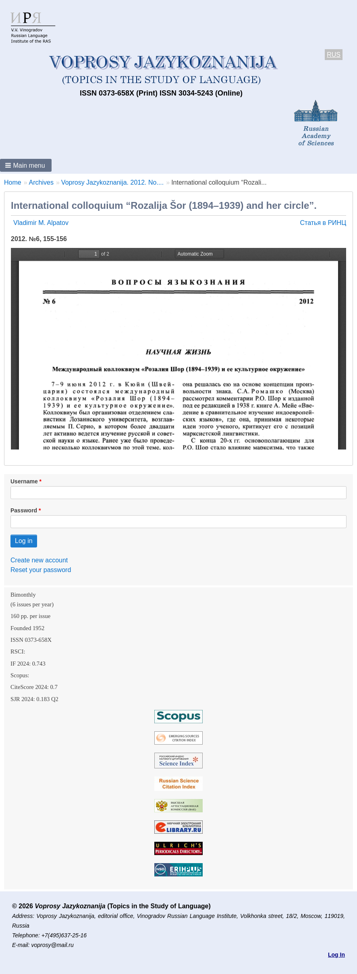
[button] (26, 165)
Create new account (39, 560)
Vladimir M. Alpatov (40, 222)
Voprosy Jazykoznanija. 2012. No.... (112, 182)
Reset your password (40, 569)
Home (12, 182)
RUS (333, 54)
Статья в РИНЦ (323, 222)
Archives (41, 182)
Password (23, 510)
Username (24, 481)
